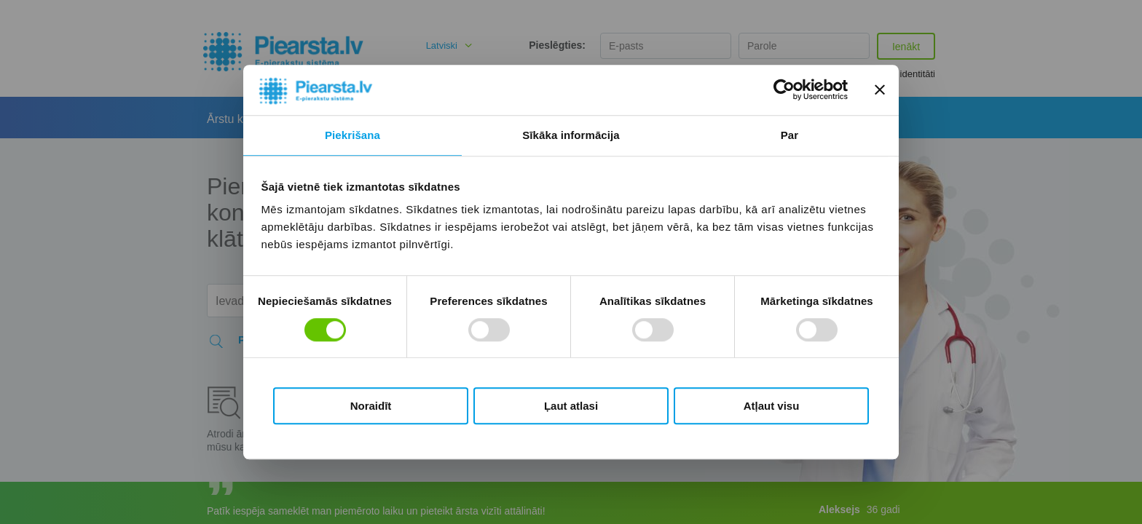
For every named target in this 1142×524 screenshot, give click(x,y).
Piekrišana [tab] (352, 135)
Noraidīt (371, 406)
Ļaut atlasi (571, 406)
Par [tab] (790, 135)
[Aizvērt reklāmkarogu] (880, 90)
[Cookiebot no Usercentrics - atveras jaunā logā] (784, 90)
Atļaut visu (772, 406)
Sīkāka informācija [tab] (571, 135)
